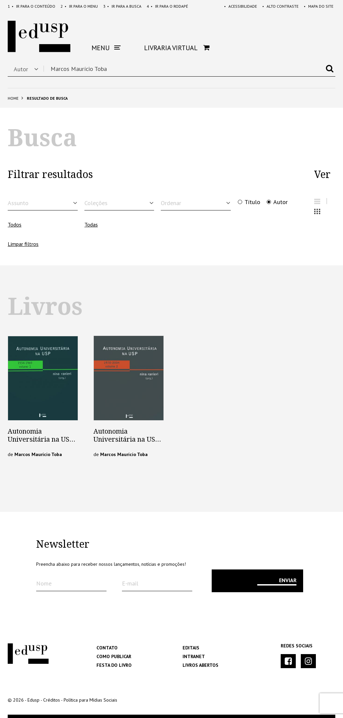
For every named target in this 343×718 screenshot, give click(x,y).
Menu (79, 6)
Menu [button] (106, 47)
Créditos (51, 700)
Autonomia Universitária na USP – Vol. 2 (126, 439)
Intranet (194, 656)
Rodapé (167, 6)
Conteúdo (31, 6)
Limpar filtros (23, 244)
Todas (91, 224)
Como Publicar (113, 656)
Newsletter (62, 544)
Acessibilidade (240, 6)
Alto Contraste (280, 6)
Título (252, 202)
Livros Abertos (200, 665)
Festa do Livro (114, 665)
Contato (107, 648)
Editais (191, 648)
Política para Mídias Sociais (90, 700)
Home (13, 98)
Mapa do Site (318, 6)
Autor (280, 202)
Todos (14, 224)
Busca (122, 6)
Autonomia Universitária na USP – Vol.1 (41, 439)
